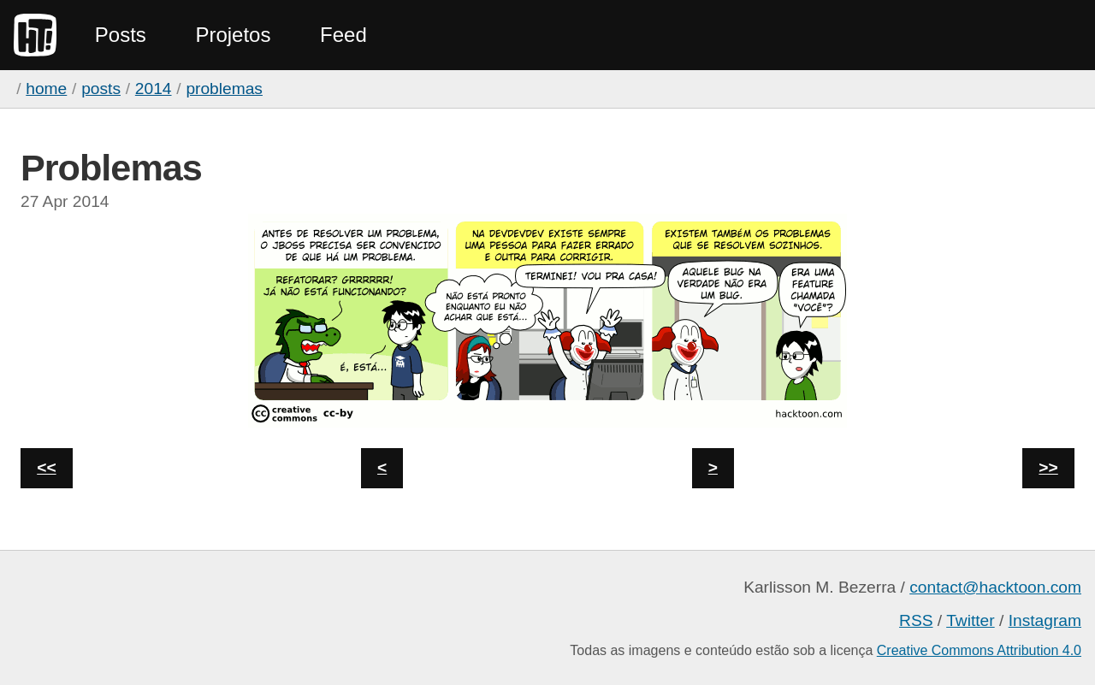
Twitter (970, 620)
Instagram (1045, 620)
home (46, 88)
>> (1048, 467)
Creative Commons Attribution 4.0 (979, 650)
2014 (153, 88)
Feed (343, 34)
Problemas (224, 88)
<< (46, 467)
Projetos (232, 34)
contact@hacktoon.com (995, 587)
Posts (120, 34)
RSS (915, 620)
